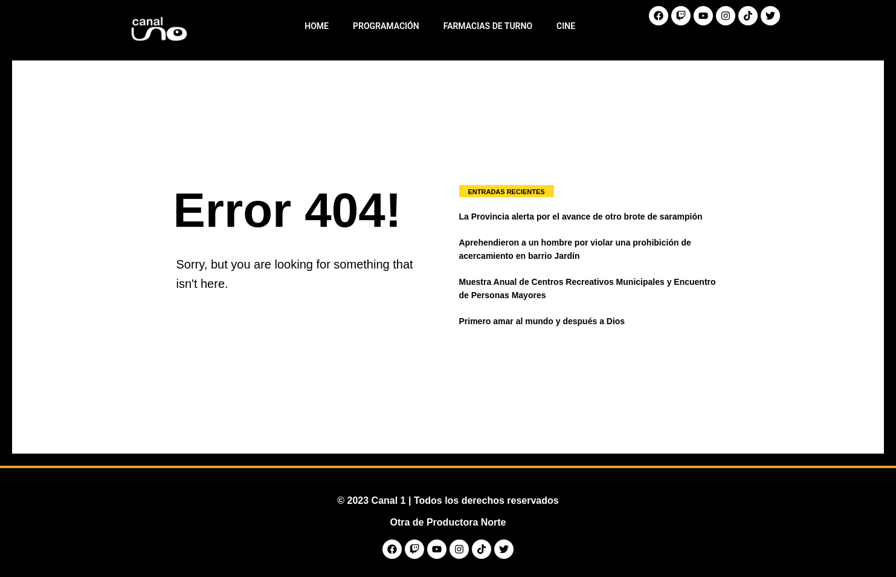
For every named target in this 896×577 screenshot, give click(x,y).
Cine (565, 26)
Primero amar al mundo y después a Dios (542, 321)
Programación (386, 26)
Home (317, 26)
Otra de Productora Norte (448, 522)
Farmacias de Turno (487, 26)
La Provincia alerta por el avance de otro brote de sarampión (581, 216)
